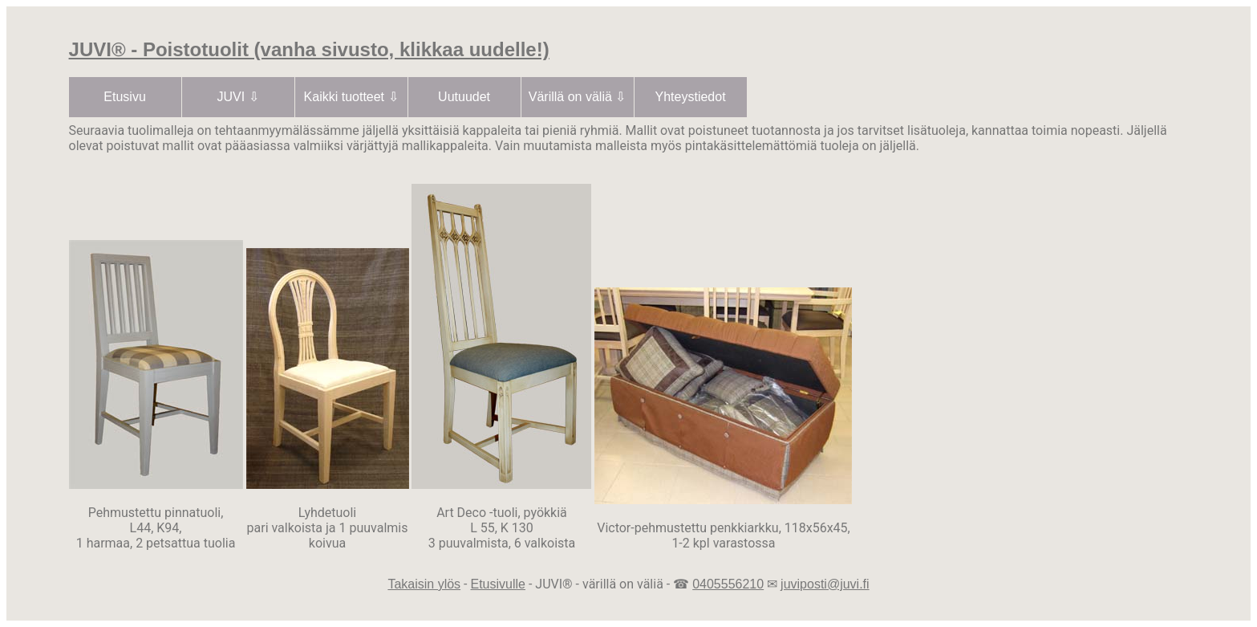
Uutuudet (464, 97)
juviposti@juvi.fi (825, 584)
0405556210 (728, 584)
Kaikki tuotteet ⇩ (351, 97)
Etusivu (124, 97)
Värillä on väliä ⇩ (577, 97)
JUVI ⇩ (237, 97)
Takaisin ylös (423, 584)
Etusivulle (497, 584)
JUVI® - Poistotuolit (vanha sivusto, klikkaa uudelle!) (309, 49)
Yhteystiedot (690, 97)
